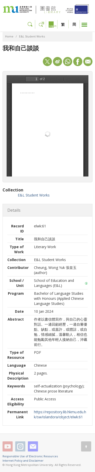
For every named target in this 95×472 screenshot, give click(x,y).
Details (14, 210)
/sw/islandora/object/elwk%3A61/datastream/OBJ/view (47, 125)
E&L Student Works (32, 36)
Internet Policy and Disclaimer (23, 460)
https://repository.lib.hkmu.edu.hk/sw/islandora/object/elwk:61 (60, 414)
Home (9, 36)
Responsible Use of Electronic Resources (30, 456)
